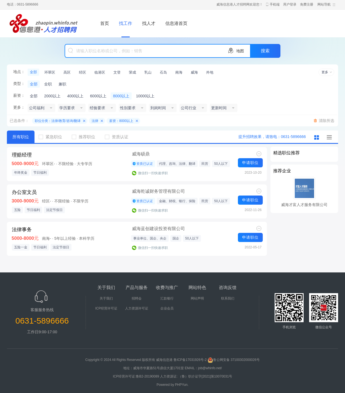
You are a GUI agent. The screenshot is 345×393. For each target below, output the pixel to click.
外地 (209, 72)
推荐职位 (85, 136)
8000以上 (121, 96)
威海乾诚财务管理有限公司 (158, 191)
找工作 (125, 23)
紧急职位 (52, 136)
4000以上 (75, 96)
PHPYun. (182, 385)
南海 (178, 72)
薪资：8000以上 (121, 121)
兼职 (62, 84)
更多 (325, 72)
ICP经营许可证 (106, 308)
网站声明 (197, 298)
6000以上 (98, 96)
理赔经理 (22, 155)
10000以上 (145, 96)
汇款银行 (167, 298)
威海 (194, 72)
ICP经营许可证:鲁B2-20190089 (136, 376)
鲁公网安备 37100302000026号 (234, 360)
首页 (104, 23)
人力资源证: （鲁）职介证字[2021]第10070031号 (196, 376)
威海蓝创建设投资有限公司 (158, 228)
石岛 (163, 72)
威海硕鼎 (141, 154)
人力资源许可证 (136, 308)
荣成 (132, 72)
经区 (82, 72)
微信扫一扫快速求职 (153, 173)
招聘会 (137, 298)
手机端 (275, 4)
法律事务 (22, 229)
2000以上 (52, 96)
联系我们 (227, 298)
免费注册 (306, 4)
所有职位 (20, 136)
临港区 (99, 72)
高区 (67, 72)
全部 (33, 72)
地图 (240, 51)
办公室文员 (24, 192)
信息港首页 (176, 23)
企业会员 (167, 308)
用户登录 (289, 4)
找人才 (148, 23)
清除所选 (326, 120)
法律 (95, 121)
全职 (48, 84)
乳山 (148, 72)
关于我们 (106, 298)
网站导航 (324, 4)
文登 (117, 72)
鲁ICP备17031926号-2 (190, 360)
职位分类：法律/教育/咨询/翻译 (58, 121)
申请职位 (250, 162)
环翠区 (49, 72)
